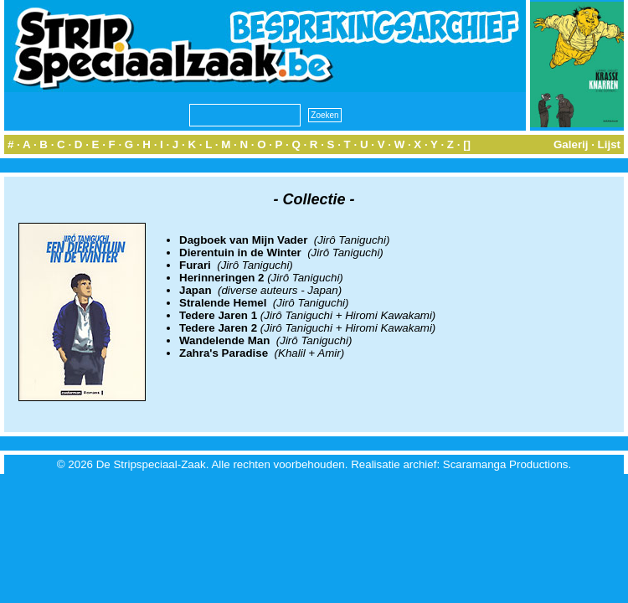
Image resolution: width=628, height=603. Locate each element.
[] (467, 144)
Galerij (571, 144)
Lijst (609, 144)
